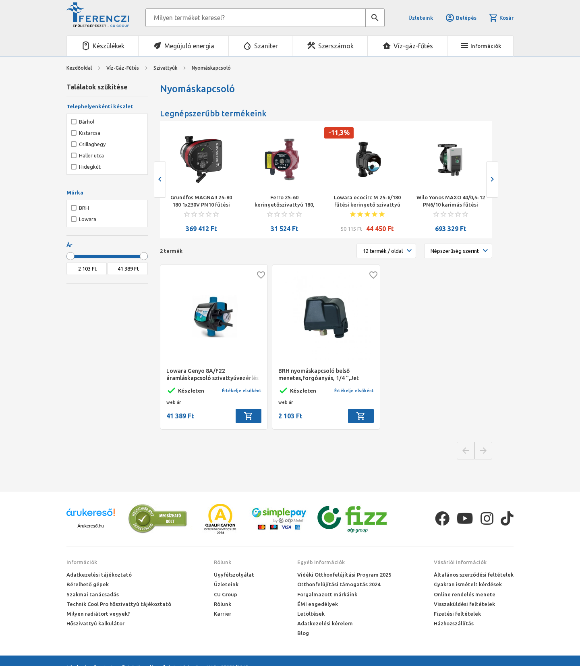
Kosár (501, 18)
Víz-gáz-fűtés (413, 46)
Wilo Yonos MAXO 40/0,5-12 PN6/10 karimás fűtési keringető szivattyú (450, 201)
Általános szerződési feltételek (474, 574)
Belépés (460, 18)
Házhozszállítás (454, 623)
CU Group (225, 594)
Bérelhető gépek (87, 584)
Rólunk (222, 562)
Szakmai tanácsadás (92, 594)
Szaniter (266, 46)
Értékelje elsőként (241, 390)
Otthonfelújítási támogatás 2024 (338, 584)
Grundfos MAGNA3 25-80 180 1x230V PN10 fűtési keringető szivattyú (201, 201)
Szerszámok (336, 46)
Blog (303, 633)
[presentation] (160, 179)
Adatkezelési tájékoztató (99, 574)
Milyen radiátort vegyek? (98, 613)
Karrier (222, 613)
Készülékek (108, 46)
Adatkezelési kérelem (325, 623)
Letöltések (311, 613)
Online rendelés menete (464, 594)
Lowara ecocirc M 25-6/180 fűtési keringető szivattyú (367, 200)
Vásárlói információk (460, 562)
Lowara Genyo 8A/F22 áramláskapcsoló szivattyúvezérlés (212, 374)
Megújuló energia (189, 46)
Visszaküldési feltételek (464, 604)
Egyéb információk (321, 562)
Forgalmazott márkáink (327, 594)
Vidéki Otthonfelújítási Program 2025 (344, 574)
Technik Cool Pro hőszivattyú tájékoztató (118, 604)
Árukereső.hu (90, 525)
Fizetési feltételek (457, 613)
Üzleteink (420, 18)
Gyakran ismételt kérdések (468, 584)
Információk (81, 562)
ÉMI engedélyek (317, 604)
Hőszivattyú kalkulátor (95, 623)
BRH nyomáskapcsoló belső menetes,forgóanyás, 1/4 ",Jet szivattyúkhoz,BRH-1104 (318, 375)
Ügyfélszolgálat (234, 574)
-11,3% (339, 132)
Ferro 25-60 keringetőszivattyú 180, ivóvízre (284, 201)
